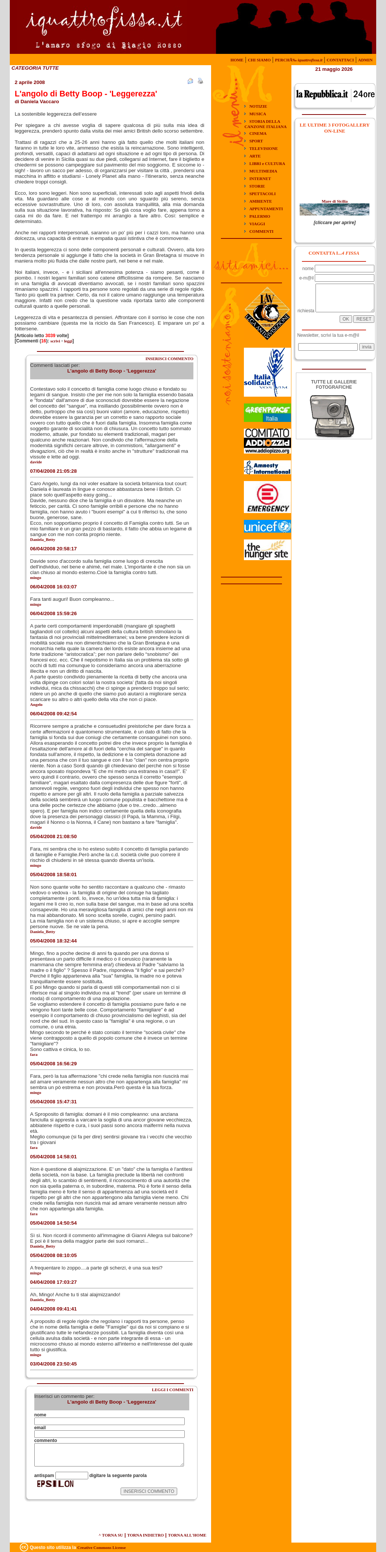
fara (34, 1054)
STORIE (257, 186)
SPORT (256, 141)
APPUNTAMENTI (266, 208)
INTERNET (260, 178)
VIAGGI (257, 223)
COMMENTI (261, 231)
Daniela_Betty (42, 931)
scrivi (55, 341)
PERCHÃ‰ (298, 60)
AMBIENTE (260, 201)
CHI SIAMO (259, 60)
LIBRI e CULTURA (267, 163)
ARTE (254, 156)
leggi (68, 341)
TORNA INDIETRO (145, 1535)
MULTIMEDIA (263, 171)
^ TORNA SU (111, 1535)
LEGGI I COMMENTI (172, 1389)
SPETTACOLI (262, 193)
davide (36, 462)
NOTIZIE (258, 106)
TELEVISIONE (263, 148)
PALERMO (259, 216)
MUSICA (257, 114)
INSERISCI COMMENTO (169, 358)
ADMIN (365, 60)
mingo (35, 577)
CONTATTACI (340, 60)
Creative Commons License (101, 1547)
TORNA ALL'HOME (187, 1535)
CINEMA (258, 133)
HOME (237, 60)
